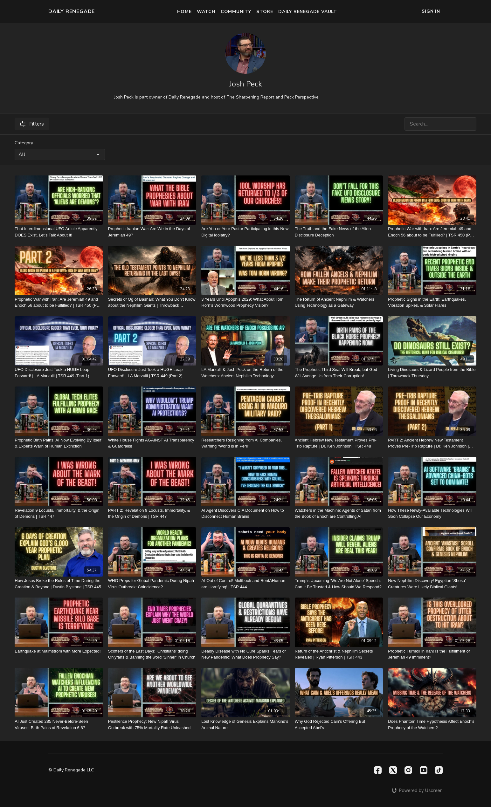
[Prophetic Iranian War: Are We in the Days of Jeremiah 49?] (152, 232)
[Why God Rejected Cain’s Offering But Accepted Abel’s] (339, 724)
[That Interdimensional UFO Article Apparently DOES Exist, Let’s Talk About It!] (59, 232)
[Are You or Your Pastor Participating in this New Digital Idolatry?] (245, 232)
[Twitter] (393, 770)
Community (236, 12)
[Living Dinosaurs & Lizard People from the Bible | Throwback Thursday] (432, 372)
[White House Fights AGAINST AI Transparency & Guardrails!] (152, 443)
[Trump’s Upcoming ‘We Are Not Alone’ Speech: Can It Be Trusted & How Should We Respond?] (339, 584)
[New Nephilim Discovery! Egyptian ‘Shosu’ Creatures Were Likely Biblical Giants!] (432, 584)
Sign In (431, 11)
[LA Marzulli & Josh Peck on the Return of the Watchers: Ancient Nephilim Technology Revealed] (245, 372)
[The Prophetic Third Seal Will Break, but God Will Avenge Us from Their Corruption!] (339, 372)
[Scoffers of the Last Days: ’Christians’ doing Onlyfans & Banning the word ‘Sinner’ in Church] (152, 654)
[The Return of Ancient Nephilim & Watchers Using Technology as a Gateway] (339, 302)
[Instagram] (408, 770)
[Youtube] (423, 770)
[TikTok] (439, 770)
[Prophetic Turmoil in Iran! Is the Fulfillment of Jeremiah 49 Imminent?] (432, 654)
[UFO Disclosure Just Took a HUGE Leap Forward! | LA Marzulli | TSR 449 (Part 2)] (152, 372)
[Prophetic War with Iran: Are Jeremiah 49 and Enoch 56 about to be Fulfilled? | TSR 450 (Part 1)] (432, 232)
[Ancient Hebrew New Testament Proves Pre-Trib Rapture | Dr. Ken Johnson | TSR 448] (339, 443)
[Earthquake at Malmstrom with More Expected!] (59, 651)
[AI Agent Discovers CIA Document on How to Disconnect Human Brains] (245, 513)
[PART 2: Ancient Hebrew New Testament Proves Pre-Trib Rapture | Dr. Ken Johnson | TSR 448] (432, 443)
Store (264, 12)
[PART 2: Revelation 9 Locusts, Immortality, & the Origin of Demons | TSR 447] (152, 513)
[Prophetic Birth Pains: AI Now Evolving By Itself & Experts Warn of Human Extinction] (59, 443)
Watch (206, 12)
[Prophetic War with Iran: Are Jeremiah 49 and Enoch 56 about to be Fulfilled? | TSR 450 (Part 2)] (59, 302)
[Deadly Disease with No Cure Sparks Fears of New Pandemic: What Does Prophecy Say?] (245, 654)
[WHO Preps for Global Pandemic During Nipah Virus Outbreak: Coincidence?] (152, 584)
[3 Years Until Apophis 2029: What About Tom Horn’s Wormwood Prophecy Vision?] (245, 302)
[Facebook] (378, 770)
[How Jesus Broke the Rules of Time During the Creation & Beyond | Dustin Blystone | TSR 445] (59, 584)
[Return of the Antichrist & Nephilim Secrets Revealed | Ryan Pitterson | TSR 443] (339, 654)
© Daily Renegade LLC (71, 770)
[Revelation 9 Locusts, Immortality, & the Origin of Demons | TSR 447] (59, 513)
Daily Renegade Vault (307, 12)
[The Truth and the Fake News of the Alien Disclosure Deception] (339, 232)
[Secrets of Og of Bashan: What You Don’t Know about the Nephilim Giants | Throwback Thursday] (152, 302)
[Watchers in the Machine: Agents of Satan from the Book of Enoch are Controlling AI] (339, 513)
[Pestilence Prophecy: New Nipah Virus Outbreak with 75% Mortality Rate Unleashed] (152, 724)
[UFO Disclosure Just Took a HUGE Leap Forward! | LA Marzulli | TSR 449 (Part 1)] (59, 372)
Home (184, 12)
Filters (32, 123)
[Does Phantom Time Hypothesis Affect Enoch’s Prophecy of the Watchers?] (432, 724)
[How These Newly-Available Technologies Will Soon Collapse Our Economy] (432, 513)
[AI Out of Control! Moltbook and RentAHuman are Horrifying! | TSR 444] (245, 584)
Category (24, 143)
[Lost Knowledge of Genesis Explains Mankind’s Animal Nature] (245, 724)
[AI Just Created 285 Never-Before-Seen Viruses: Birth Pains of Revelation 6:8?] (59, 724)
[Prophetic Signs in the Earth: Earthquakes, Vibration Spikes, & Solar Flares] (432, 302)
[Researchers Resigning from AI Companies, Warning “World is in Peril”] (245, 443)
